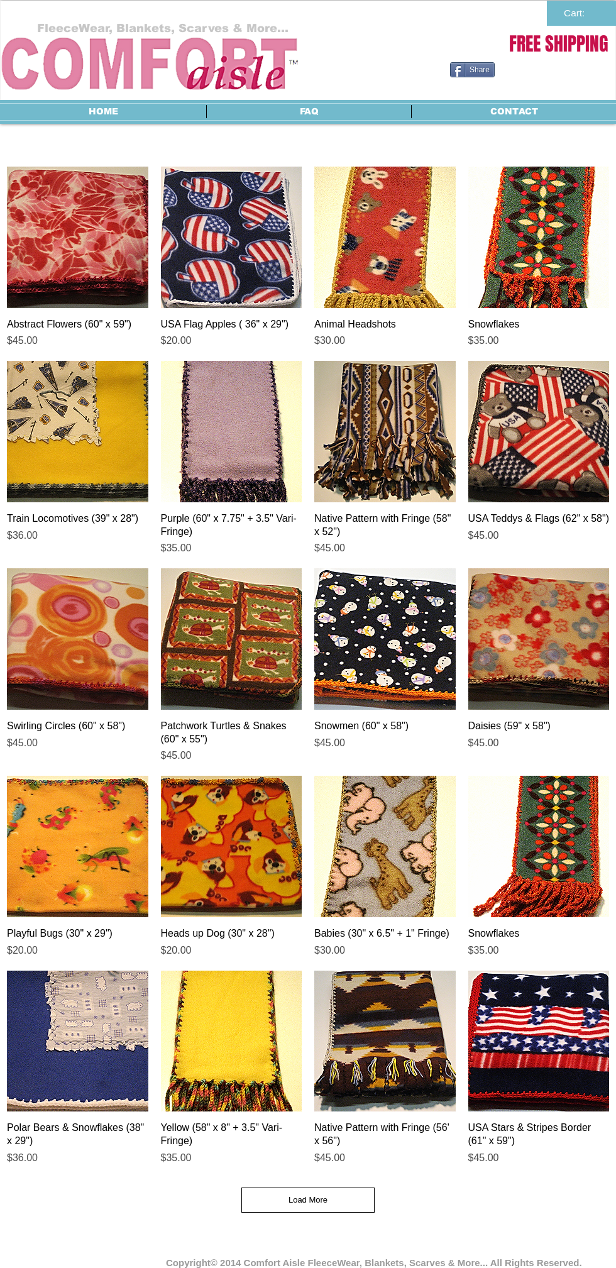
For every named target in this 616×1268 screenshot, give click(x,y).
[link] (581, 13)
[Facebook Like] (528, 95)
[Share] (472, 69)
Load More (308, 1200)
